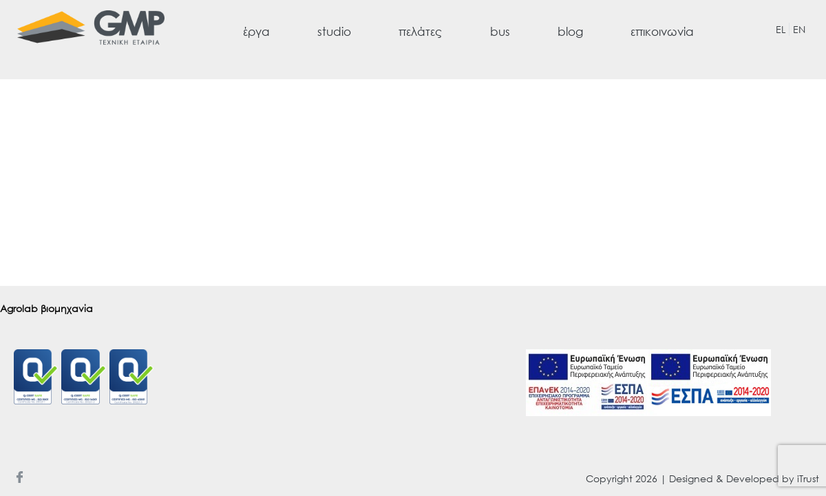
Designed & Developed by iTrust (744, 478)
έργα (256, 31)
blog (570, 31)
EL (780, 29)
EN (799, 29)
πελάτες (420, 31)
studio (334, 31)
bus (500, 31)
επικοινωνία (662, 31)
